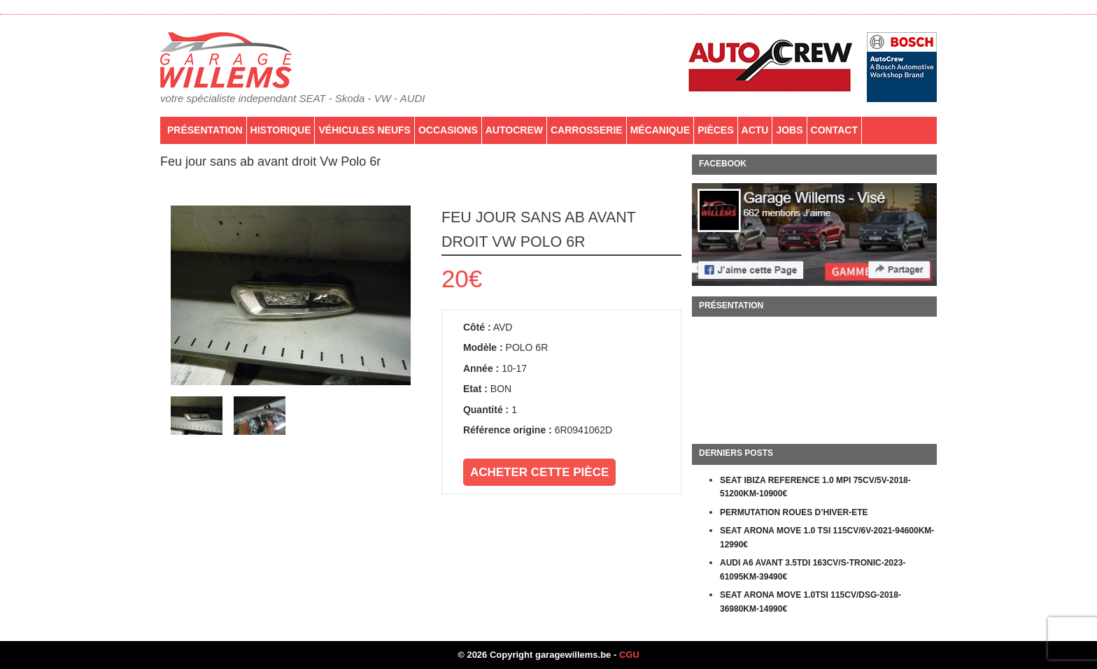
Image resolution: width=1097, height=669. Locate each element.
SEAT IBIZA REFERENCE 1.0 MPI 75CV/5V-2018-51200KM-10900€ (815, 487)
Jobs (789, 130)
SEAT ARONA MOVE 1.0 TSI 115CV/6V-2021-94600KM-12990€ (827, 537)
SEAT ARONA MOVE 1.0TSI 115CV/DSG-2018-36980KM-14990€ (810, 602)
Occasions (448, 130)
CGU (629, 654)
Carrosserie (587, 130)
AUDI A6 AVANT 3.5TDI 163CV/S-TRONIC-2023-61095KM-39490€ (812, 570)
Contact (834, 130)
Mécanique (660, 130)
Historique (280, 130)
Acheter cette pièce (539, 472)
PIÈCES (715, 130)
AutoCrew (514, 130)
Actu (755, 130)
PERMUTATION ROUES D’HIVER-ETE (794, 512)
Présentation (205, 130)
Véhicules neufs (364, 130)
